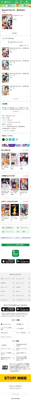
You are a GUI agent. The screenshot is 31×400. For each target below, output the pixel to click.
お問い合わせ (4, 332)
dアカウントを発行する (15, 386)
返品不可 (15, 19)
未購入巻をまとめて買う (16, 42)
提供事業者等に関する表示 (21, 345)
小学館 (7, 117)
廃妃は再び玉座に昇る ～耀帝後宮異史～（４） (19, 87)
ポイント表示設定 (21, 332)
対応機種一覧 (19, 324)
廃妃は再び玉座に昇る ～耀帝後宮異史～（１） (19, 49)
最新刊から (26, 45)
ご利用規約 (4, 345)
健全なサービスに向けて (21, 349)
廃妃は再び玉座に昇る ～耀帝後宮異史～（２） (19, 61)
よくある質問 (19, 328)
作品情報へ (15, 33)
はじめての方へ (6, 324)
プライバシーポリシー (6, 349)
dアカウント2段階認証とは (6, 353)
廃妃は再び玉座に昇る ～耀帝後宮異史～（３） (19, 74)
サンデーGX (9, 124)
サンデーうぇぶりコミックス (13, 122)
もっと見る (25, 150)
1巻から (21, 45)
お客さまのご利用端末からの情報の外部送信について (21, 358)
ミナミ (21, 15)
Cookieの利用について (21, 353)
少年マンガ (9, 120)
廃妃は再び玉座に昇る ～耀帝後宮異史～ (16, 126)
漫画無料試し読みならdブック (7, 237)
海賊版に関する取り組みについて (6, 358)
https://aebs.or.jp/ (14, 371)
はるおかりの (16, 15)
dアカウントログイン (6, 337)
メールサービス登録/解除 (6, 328)
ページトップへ (15, 394)
